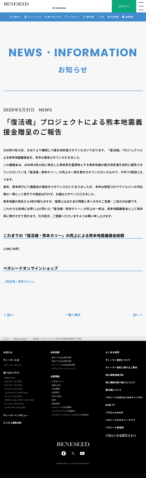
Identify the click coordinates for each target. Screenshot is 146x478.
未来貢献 (114, 16)
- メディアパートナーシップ (62, 368)
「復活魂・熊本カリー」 (19, 281)
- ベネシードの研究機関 (60, 407)
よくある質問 (112, 352)
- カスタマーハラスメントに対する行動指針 (69, 414)
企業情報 (129, 16)
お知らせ (17, 16)
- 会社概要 (55, 388)
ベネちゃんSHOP (114, 412)
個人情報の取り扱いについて (120, 382)
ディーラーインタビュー (15, 415)
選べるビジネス (54, 16)
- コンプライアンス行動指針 (62, 411)
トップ (6, 339)
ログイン (123, 6)
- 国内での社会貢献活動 (60, 357)
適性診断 (90, 16)
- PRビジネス (9, 377)
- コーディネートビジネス (14, 407)
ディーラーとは (34, 16)
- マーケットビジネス (12, 396)
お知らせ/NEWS (20, 339)
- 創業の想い (56, 385)
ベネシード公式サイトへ (120, 435)
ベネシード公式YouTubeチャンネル (124, 397)
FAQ (102, 16)
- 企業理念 (55, 392)
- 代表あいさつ (56, 381)
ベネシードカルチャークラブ (120, 420)
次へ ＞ (138, 314)
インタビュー (74, 16)
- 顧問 (53, 399)
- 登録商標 (55, 403)
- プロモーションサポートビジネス (18, 399)
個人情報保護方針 (114, 374)
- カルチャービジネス (12, 381)
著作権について (113, 389)
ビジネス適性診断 (12, 422)
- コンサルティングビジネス (15, 392)
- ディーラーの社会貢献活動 (62, 364)
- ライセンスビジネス (12, 388)
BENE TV (110, 404)
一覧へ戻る (73, 315)
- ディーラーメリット (12, 364)
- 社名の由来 (56, 396)
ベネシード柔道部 (114, 427)
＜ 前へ (8, 314)
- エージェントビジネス (13, 403)
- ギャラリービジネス (12, 385)
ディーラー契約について (117, 360)
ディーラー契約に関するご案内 (121, 367)
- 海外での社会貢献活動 (60, 361)
